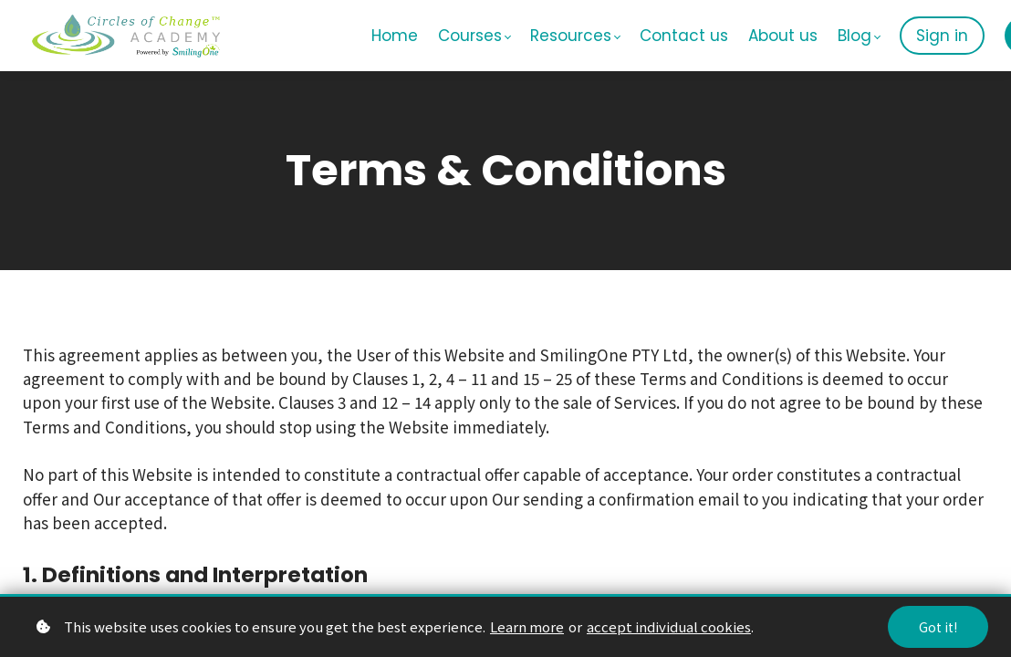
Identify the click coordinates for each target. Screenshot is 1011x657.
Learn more (527, 626)
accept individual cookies (669, 626)
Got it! (938, 627)
